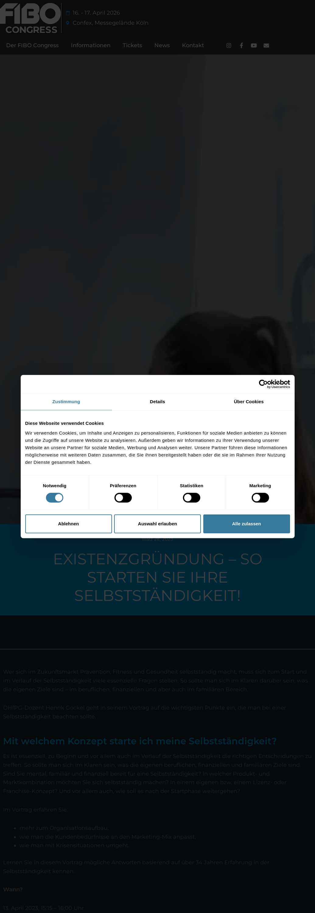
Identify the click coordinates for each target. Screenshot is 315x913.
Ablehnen (68, 523)
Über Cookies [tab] (249, 401)
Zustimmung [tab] (66, 401)
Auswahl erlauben (157, 523)
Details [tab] (157, 401)
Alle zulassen (246, 523)
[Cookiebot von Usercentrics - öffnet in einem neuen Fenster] (263, 384)
